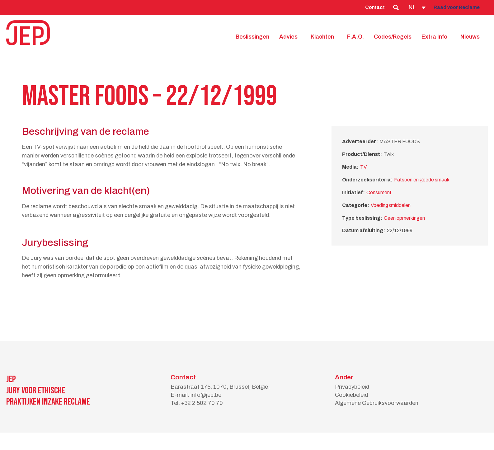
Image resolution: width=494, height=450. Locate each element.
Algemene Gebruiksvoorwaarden (376, 403)
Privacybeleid (352, 387)
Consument (379, 192)
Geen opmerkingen (404, 218)
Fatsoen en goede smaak (421, 179)
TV (363, 167)
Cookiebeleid (351, 395)
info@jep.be (206, 395)
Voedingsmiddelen (391, 205)
